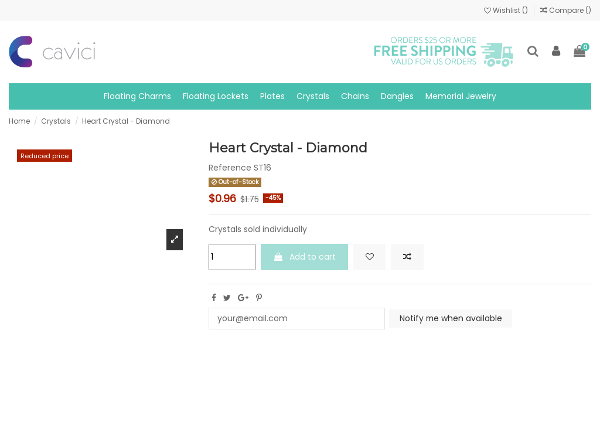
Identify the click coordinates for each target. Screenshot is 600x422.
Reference (230, 167)
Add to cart (304, 257)
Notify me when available (451, 318)
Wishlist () (507, 10)
